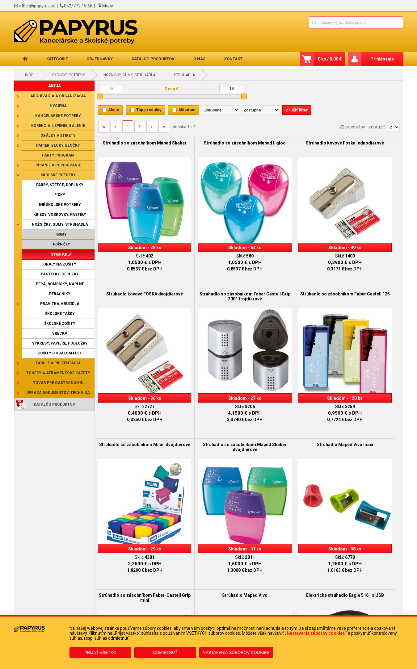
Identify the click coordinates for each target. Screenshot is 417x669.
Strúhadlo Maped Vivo (287, 410)
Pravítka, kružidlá (59, 304)
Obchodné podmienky (81, 605)
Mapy (107, 5)
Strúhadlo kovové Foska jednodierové (287, 145)
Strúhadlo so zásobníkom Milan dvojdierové (287, 279)
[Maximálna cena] (231, 88)
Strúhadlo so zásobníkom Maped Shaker (133, 145)
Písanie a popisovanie (58, 165)
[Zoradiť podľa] (220, 110)
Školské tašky (60, 314)
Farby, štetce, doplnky (59, 185)
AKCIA (54, 85)
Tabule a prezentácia (58, 363)
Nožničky (61, 244)
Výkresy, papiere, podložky (60, 343)
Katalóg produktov (153, 58)
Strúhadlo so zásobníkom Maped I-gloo (210, 145)
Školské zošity (59, 323)
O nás (199, 58)
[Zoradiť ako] (260, 110)
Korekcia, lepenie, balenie (58, 125)
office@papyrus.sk (37, 5)
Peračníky (59, 294)
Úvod (28, 75)
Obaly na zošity (59, 264)
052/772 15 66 (78, 5)
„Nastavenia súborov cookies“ (316, 633)
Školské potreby (68, 75)
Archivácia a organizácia (58, 96)
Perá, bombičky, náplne (60, 284)
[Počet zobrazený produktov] (393, 127)
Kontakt (233, 58)
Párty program (58, 155)
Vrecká (59, 333)
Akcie (113, 109)
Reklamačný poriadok (81, 614)
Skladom (187, 109)
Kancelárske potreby (58, 116)
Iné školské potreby (60, 205)
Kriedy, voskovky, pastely (59, 214)
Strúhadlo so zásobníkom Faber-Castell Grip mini (210, 413)
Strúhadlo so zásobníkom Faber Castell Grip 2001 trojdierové (133, 279)
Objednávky (99, 58)
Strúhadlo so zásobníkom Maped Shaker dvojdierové (364, 279)
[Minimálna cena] (111, 88)
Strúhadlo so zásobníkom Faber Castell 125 (210, 279)
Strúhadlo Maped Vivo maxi (133, 410)
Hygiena (58, 106)
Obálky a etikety (58, 135)
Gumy (61, 234)
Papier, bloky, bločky (58, 145)
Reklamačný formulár (175, 605)
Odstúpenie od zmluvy (175, 614)
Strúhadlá (184, 75)
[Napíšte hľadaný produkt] (334, 22)
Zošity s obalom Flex (60, 353)
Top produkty (149, 109)
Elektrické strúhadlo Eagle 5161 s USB (364, 413)
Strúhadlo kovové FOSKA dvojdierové (364, 145)
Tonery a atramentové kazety (58, 373)
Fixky (59, 195)
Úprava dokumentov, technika (58, 393)
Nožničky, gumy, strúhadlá (129, 75)
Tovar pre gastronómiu (58, 383)
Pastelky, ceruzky (60, 274)
